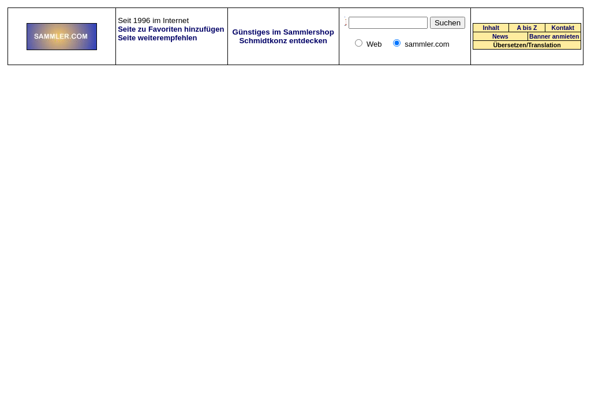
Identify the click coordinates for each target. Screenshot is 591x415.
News (500, 36)
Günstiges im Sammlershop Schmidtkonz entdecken (283, 36)
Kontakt (563, 27)
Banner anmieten (554, 36)
